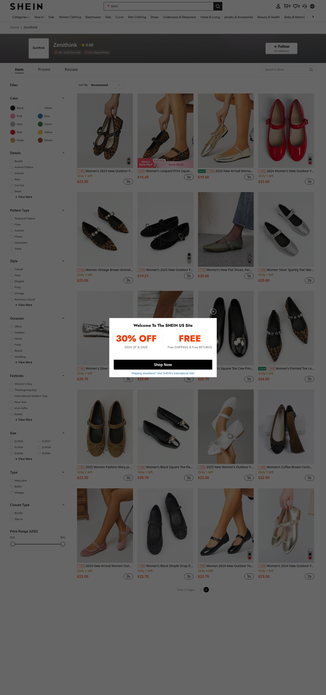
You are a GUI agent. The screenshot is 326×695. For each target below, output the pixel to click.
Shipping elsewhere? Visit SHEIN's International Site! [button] (163, 373)
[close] (213, 311)
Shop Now (163, 364)
